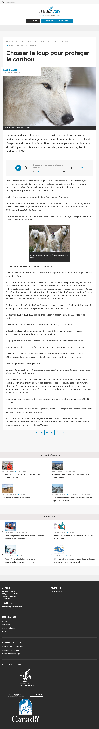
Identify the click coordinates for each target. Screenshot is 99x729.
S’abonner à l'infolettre (57, 21)
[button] (33, 21)
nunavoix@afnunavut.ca (12, 607)
